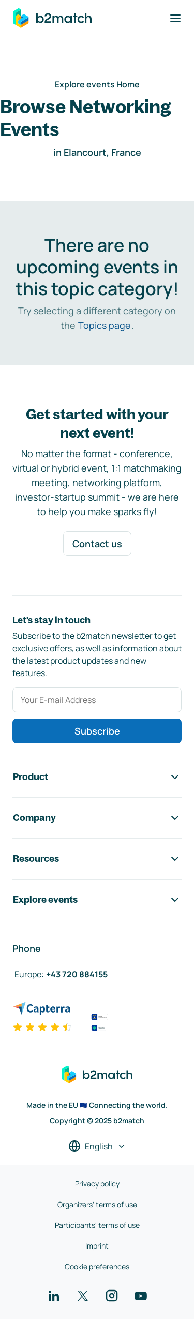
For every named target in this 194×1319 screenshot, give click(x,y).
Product (97, 777)
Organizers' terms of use (97, 1204)
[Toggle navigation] (175, 18)
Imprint (97, 1246)
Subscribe (97, 731)
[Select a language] (97, 1146)
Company (97, 818)
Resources (97, 859)
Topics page (104, 325)
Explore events (97, 899)
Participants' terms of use (97, 1225)
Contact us (97, 543)
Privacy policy (97, 1184)
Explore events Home (97, 84)
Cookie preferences (97, 1266)
